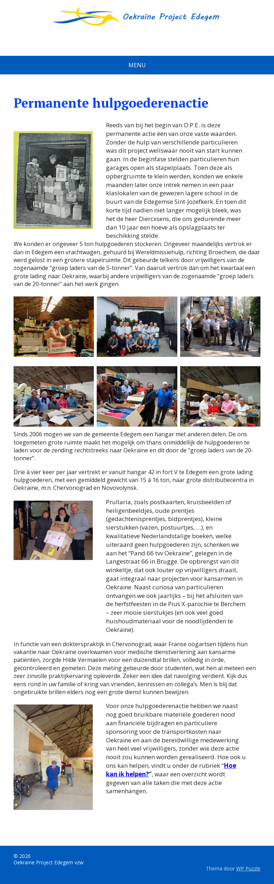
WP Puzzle (248, 868)
